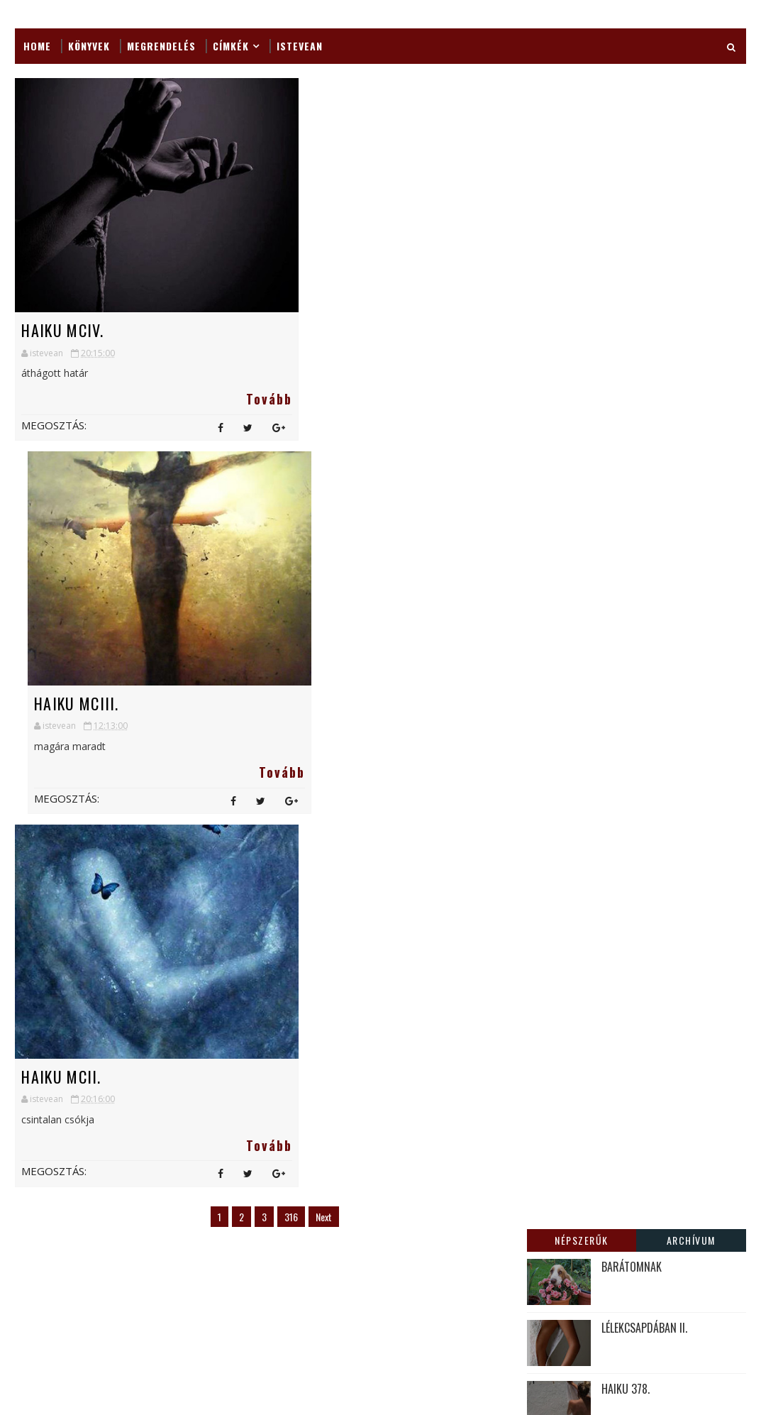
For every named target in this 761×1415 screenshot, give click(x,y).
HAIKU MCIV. (62, 330)
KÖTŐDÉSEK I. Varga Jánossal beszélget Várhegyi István (508, 1099)
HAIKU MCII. (61, 702)
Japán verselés (248, 1056)
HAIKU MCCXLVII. (501, 1148)
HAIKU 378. (625, 237)
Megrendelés (161, 45)
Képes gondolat (252, 1106)
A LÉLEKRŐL (625, 298)
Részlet (308, 1255)
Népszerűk (582, 89)
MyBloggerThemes (159, 1353)
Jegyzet (233, 1081)
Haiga (229, 1006)
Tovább (226, 399)
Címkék (231, 45)
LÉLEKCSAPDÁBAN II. (644, 176)
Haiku (295, 1006)
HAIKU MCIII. (318, 330)
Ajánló (231, 957)
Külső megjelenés (255, 1155)
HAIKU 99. (623, 420)
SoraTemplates (86, 1353)
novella (234, 1255)
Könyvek (89, 45)
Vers (297, 1279)
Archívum (691, 89)
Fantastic (239, 981)
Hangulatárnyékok (261, 1031)
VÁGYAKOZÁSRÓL (638, 359)
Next (311, 842)
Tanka (230, 1279)
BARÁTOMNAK (631, 115)
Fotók (314, 981)
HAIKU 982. (489, 961)
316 (278, 842)
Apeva (298, 957)
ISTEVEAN (300, 45)
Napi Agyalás (245, 1230)
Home (37, 45)
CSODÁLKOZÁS (496, 1022)
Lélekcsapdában (251, 1180)
